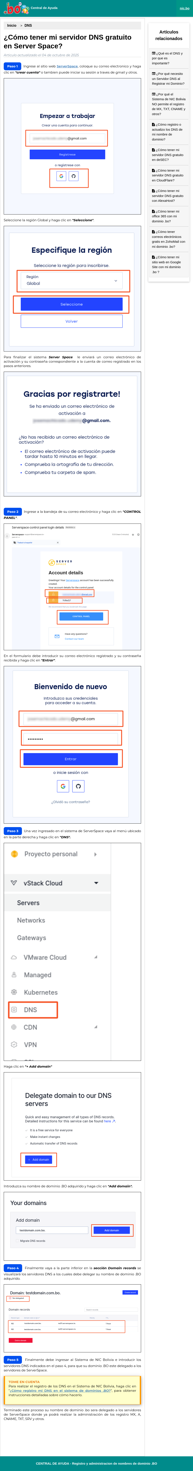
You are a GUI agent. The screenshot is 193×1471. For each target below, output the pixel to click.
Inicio (11, 25)
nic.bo (184, 8)
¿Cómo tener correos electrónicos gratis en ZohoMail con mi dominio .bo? (168, 239)
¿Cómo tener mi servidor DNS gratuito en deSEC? (167, 155)
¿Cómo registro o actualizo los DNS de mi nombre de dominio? (167, 132)
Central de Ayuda (30, 8)
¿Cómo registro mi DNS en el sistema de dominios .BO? (60, 1390)
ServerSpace (67, 66)
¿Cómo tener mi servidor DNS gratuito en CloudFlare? (167, 175)
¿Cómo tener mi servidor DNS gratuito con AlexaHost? (167, 195)
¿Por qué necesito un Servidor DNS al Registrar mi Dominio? (168, 78)
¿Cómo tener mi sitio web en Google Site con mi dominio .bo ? (166, 264)
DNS (28, 25)
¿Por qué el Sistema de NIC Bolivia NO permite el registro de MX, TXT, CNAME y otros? (169, 104)
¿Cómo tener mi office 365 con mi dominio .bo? (165, 216)
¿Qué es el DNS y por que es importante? (167, 58)
